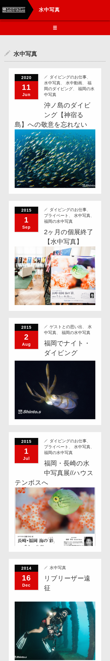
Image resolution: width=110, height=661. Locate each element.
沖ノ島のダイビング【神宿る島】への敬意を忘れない (53, 115)
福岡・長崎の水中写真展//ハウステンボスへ (54, 472)
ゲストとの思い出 (66, 326)
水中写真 (52, 83)
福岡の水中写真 (58, 221)
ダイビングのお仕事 (68, 77)
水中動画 (74, 83)
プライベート (56, 215)
